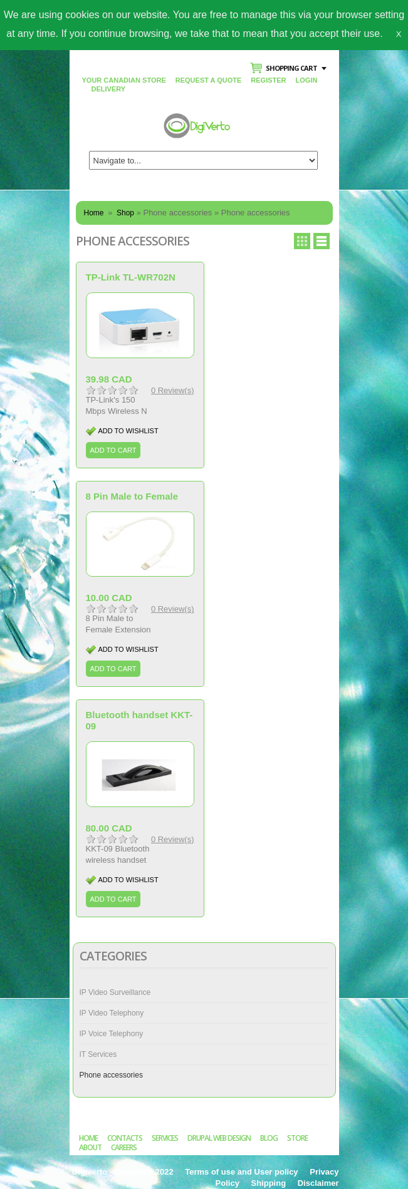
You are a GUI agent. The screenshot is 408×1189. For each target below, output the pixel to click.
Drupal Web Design (219, 1138)
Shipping (268, 1183)
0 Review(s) (172, 390)
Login (307, 80)
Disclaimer (318, 1183)
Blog (269, 1138)
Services (165, 1138)
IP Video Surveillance (115, 992)
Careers (124, 1147)
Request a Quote (208, 80)
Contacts (124, 1138)
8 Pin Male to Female (132, 496)
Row (321, 241)
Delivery (109, 89)
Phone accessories (111, 1075)
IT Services (98, 1054)
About (90, 1147)
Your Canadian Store (124, 80)
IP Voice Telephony (112, 1033)
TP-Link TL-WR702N (130, 277)
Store (297, 1138)
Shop (125, 212)
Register (268, 80)
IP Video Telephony (112, 1013)
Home (94, 212)
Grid (302, 241)
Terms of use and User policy (241, 1171)
